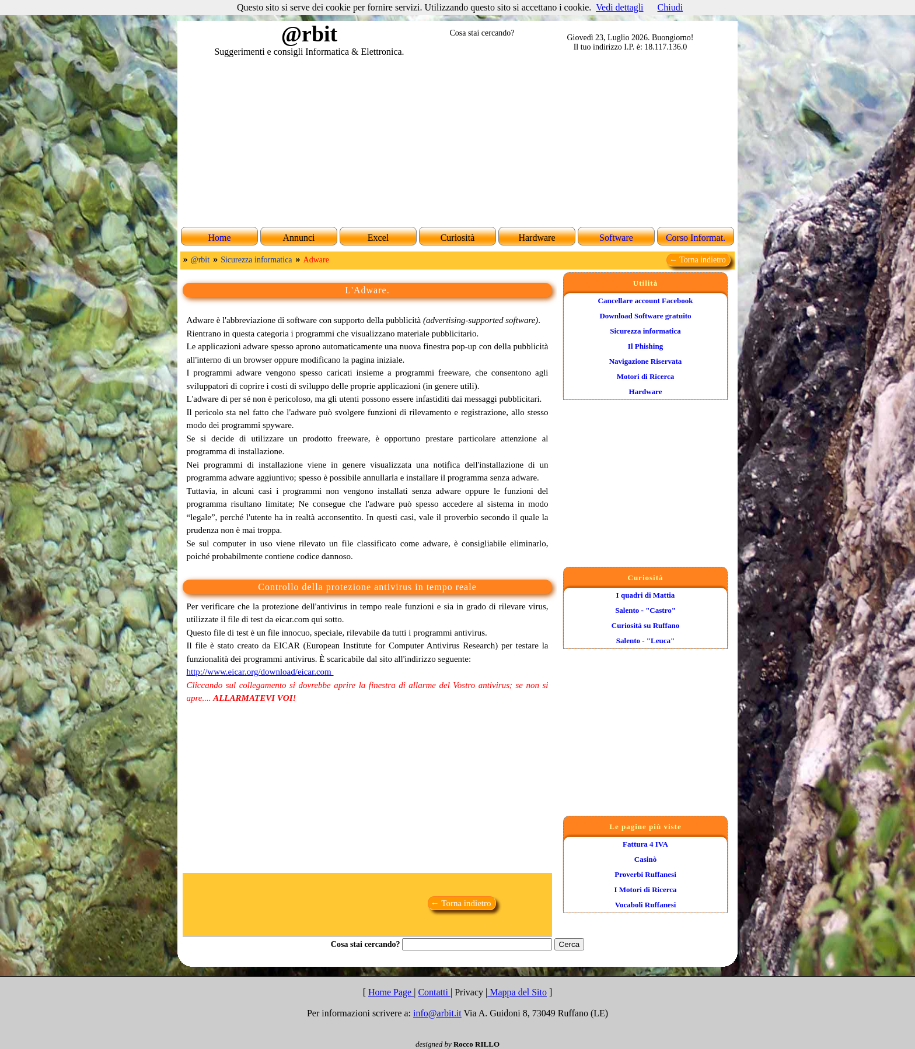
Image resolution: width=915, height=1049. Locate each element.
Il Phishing (645, 346)
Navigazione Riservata (645, 361)
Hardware (645, 391)
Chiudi (670, 7)
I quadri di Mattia (645, 595)
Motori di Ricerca (646, 376)
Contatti (434, 992)
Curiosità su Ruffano (645, 625)
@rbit (200, 259)
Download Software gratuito (645, 315)
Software (616, 238)
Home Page (391, 992)
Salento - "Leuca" (645, 640)
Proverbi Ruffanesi (645, 874)
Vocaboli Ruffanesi (645, 904)
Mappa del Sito (517, 992)
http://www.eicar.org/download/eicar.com (260, 671)
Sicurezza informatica (256, 259)
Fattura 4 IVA (645, 844)
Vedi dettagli (619, 7)
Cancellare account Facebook (645, 300)
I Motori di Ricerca (645, 889)
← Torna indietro (698, 259)
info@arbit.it (437, 1013)
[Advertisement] (457, 140)
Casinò (645, 859)
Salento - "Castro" (645, 610)
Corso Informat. (695, 238)
